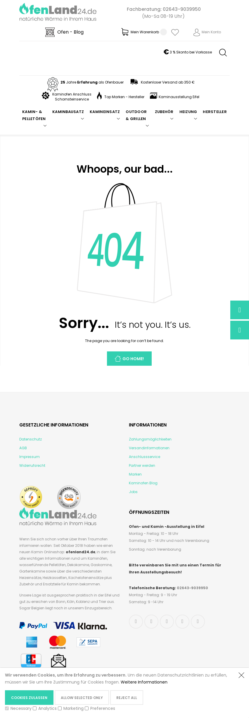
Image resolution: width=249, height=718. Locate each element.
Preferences (102, 708)
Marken (135, 474)
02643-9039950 (182, 9)
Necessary (21, 708)
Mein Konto (211, 32)
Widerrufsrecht (32, 465)
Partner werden (142, 465)
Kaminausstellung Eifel (174, 96)
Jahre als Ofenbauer (85, 82)
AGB (23, 447)
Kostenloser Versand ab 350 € (162, 82)
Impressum (29, 456)
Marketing (73, 708)
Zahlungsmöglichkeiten (150, 439)
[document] (118, 693)
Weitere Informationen (144, 682)
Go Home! (133, 359)
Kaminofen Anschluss (71, 94)
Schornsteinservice (72, 99)
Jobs (133, 491)
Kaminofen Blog (143, 483)
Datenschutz (30, 439)
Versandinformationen (149, 447)
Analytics (47, 708)
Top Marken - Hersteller (120, 96)
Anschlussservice (144, 456)
